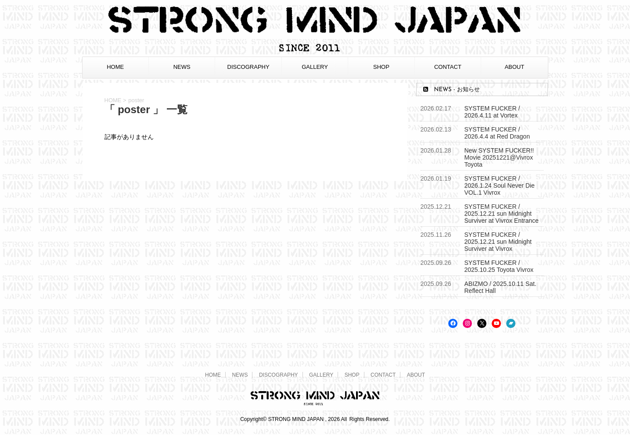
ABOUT (514, 67)
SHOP (381, 67)
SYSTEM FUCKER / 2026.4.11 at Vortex (492, 112)
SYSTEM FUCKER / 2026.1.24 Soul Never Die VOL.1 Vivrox (499, 185)
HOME (115, 67)
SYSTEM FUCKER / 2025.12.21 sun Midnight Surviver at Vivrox (498, 241)
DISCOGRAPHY (248, 67)
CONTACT (447, 67)
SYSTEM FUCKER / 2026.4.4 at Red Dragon (497, 133)
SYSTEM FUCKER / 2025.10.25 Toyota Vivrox (499, 266)
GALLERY (315, 67)
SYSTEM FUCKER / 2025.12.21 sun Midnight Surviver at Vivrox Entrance (501, 213)
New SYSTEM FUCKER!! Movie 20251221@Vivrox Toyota (499, 157)
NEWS (182, 67)
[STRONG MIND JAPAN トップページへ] (315, 50)
